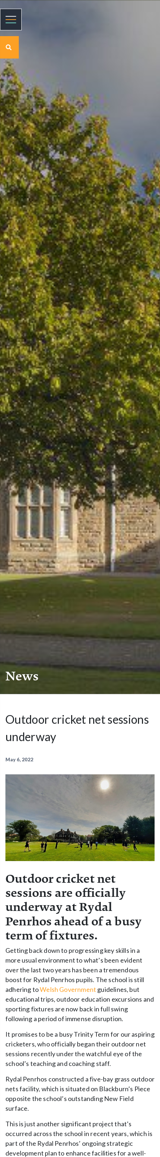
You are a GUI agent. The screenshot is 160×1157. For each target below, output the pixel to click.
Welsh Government (68, 989)
